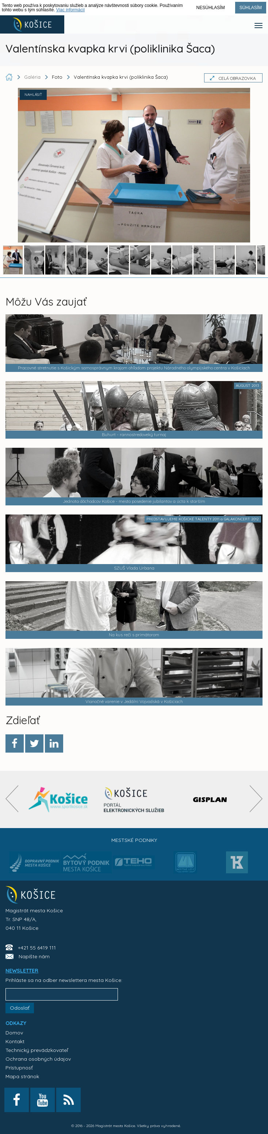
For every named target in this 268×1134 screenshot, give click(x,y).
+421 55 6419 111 (37, 947)
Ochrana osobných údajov (38, 1059)
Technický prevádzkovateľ (36, 1050)
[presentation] (11, 798)
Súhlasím (251, 7)
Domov (14, 1032)
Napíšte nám (34, 956)
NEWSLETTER (21, 970)
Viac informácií (70, 9)
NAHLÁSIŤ (33, 94)
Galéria (33, 77)
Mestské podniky (134, 840)
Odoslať (20, 1008)
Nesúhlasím (210, 7)
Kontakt (14, 1041)
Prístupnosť (19, 1067)
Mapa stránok (22, 1076)
